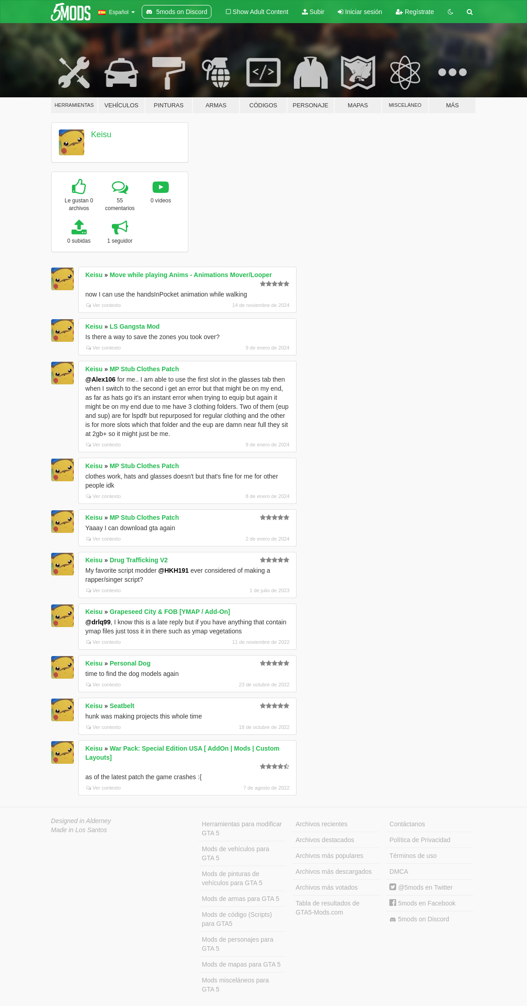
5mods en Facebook (422, 903)
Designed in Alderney (81, 820)
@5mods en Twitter (420, 887)
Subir (313, 11)
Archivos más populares (329, 855)
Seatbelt (122, 705)
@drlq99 (98, 622)
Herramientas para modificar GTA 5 (242, 828)
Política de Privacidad (419, 839)
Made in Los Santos (79, 830)
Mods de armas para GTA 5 (240, 898)
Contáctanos (407, 824)
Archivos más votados (327, 887)
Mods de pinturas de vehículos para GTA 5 (232, 878)
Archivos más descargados (334, 871)
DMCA (398, 871)
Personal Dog (130, 663)
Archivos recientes (321, 824)
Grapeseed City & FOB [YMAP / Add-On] (170, 611)
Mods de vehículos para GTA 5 (235, 853)
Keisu (101, 134)
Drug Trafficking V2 (139, 560)
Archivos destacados (325, 839)
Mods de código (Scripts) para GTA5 (237, 919)
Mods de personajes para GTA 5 (237, 944)
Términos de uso (412, 855)
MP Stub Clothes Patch (144, 369)
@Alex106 (101, 379)
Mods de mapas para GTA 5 (241, 964)
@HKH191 (173, 570)
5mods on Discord (419, 919)
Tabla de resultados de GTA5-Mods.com (327, 908)
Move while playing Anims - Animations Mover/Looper (191, 274)
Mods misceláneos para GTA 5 (235, 985)
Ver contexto (103, 305)
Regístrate (415, 11)
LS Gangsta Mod (134, 326)
